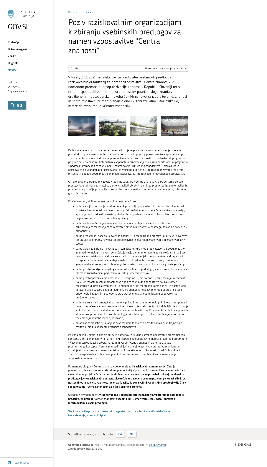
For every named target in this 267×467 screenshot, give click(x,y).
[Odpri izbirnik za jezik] (18, 462)
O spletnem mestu (17, 91)
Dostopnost (13, 86)
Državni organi (17, 49)
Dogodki (13, 63)
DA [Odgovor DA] (120, 434)
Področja (14, 42)
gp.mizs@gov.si (157, 444)
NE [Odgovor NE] (132, 434)
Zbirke (12, 56)
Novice (12, 70)
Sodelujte (13, 82)
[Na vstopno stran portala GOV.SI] (26, 20)
